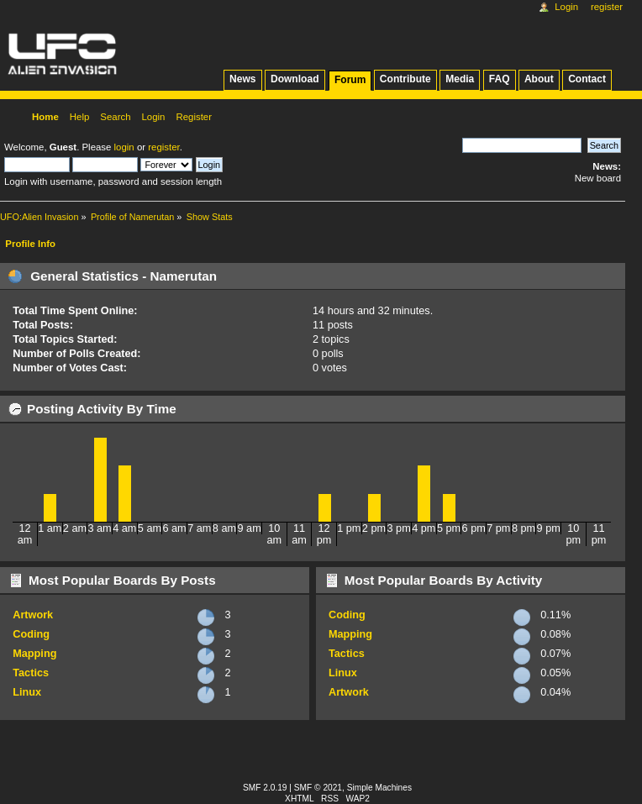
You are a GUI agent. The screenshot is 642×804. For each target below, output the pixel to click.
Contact (587, 79)
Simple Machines (379, 787)
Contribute (405, 79)
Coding (31, 634)
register (163, 147)
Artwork (33, 615)
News (242, 79)
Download (295, 79)
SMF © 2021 (318, 787)
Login (566, 7)
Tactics (31, 673)
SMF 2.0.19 (265, 787)
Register (607, 7)
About (539, 79)
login (124, 147)
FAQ (499, 79)
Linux (27, 692)
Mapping (34, 653)
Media (459, 79)
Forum (350, 80)
